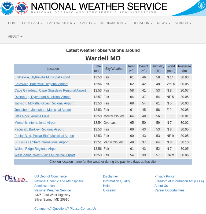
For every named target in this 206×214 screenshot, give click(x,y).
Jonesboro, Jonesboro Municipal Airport (42, 110)
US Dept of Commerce (50, 176)
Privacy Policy (164, 176)
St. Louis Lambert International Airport (41, 142)
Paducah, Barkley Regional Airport (39, 129)
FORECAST (32, 23)
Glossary (109, 190)
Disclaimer (110, 176)
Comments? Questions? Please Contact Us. (65, 209)
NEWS (163, 23)
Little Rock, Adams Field (31, 116)
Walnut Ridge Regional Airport (35, 149)
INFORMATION (113, 23)
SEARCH (183, 23)
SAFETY (88, 23)
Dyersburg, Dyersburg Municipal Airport (42, 97)
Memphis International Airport (35, 123)
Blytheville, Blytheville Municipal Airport (42, 77)
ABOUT (15, 36)
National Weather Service (52, 190)
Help (106, 186)
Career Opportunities (169, 190)
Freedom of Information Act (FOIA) (179, 181)
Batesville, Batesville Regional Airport (41, 84)
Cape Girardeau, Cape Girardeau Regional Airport (50, 90)
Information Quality (116, 181)
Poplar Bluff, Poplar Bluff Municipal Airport (44, 136)
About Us (161, 186)
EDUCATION (142, 23)
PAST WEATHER (61, 23)
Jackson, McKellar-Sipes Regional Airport (43, 103)
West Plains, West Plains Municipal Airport (44, 155)
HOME (13, 23)
